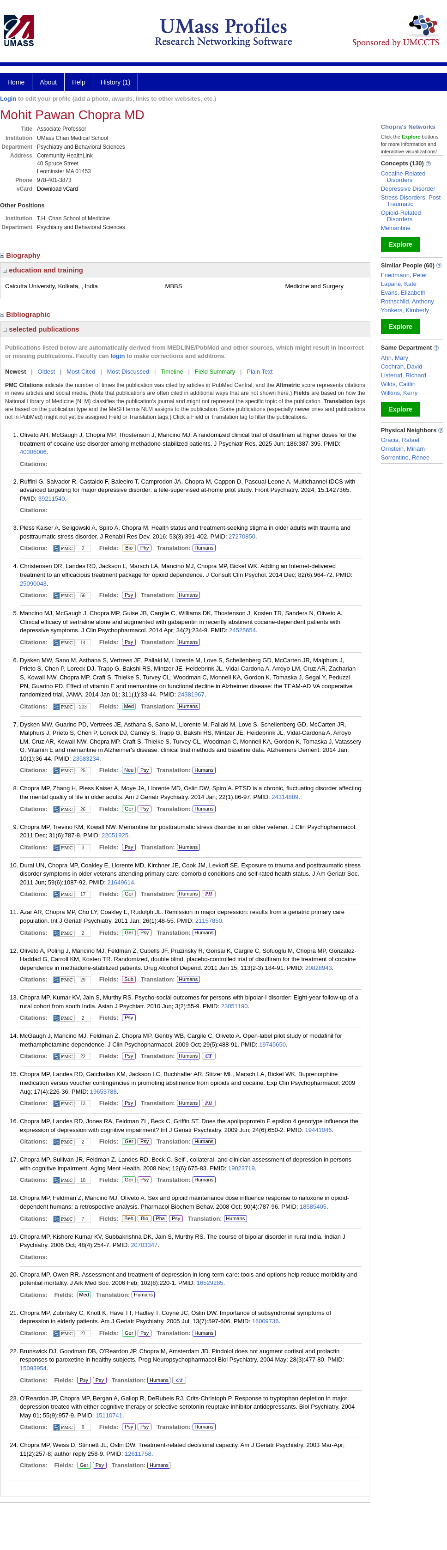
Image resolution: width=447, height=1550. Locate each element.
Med (128, 706)
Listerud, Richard (403, 375)
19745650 (272, 1044)
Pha (160, 1219)
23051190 (234, 1006)
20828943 (318, 967)
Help (78, 82)
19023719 (241, 1168)
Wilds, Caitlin (398, 384)
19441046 (318, 1129)
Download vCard (57, 189)
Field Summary (215, 371)
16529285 (210, 1282)
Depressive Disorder (408, 188)
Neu (127, 770)
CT (208, 1056)
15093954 (33, 1368)
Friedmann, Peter (404, 275)
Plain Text (259, 371)
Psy (129, 595)
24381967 (191, 694)
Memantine (396, 227)
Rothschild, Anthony (407, 301)
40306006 (33, 451)
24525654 (242, 630)
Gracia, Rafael (400, 439)
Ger (127, 809)
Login (8, 98)
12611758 (138, 1453)
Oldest (46, 371)
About (48, 82)
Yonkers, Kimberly (405, 310)
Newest (15, 371)
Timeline (172, 371)
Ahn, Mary (394, 357)
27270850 (242, 536)
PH (208, 894)
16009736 (265, 1321)
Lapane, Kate (399, 283)
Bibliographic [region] (26, 314)
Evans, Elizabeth (403, 292)
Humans (203, 548)
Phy (144, 548)
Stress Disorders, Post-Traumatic (412, 200)
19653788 (103, 1091)
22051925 (115, 835)
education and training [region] (43, 270)
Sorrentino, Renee (405, 457)
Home (15, 82)
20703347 (144, 1244)
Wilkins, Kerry (399, 392)
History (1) (116, 82)
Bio (129, 548)
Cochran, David (402, 366)
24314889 (285, 796)
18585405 (313, 1206)
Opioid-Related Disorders (401, 216)
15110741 (109, 1415)
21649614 (120, 882)
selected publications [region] (41, 329)
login (117, 355)
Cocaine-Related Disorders (403, 176)
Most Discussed (128, 371)
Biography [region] (21, 255)
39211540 (51, 498)
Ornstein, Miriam (403, 448)
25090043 (33, 583)
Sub (129, 979)
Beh (128, 1219)
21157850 (208, 920)
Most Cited (80, 371)
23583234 (85, 758)
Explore (400, 244)
